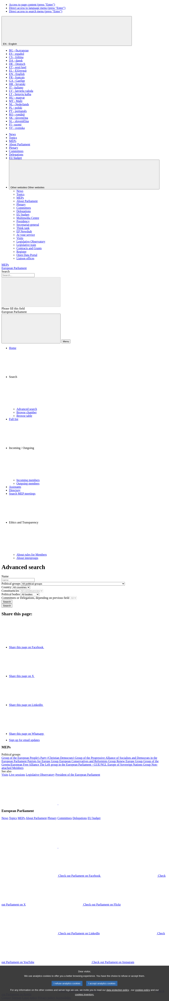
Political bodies (10, 594)
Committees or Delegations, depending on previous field (35, 597)
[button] (88, 378)
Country (6, 587)
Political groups (10, 583)
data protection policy (117, 994)
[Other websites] (84, 174)
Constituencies (10, 590)
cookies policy (142, 994)
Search (5, 271)
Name (5, 576)
